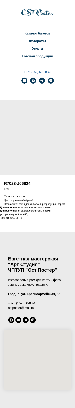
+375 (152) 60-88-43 (37, 72)
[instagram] (24, 81)
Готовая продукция (37, 56)
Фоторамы (37, 41)
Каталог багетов (37, 33)
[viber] (51, 81)
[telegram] (42, 81)
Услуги (37, 48)
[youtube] (33, 81)
